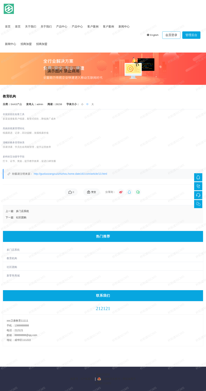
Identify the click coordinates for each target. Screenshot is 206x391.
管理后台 (191, 35)
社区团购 (12, 266)
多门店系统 (13, 249)
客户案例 (92, 26)
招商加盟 (26, 44)
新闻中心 (124, 26)
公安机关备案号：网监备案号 (119, 378)
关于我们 (30, 26)
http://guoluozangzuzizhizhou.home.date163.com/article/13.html (70, 173)
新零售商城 (13, 275)
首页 (8, 26)
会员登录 (171, 35)
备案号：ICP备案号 (81, 378)
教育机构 (12, 258)
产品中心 (61, 26)
